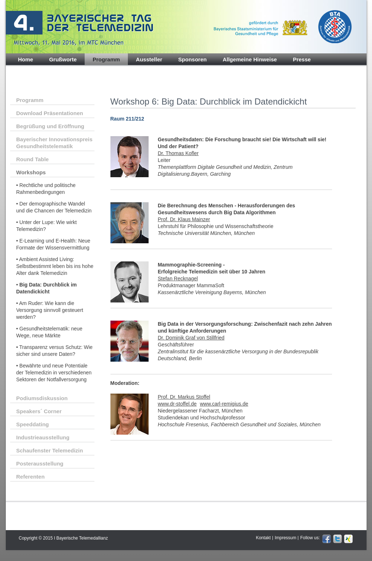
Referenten (30, 476)
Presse (302, 59)
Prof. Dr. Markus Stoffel (184, 397)
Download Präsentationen (49, 113)
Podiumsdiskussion (42, 398)
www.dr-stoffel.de (177, 404)
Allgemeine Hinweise (250, 59)
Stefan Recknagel (178, 278)
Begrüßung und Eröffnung (50, 126)
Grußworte (63, 59)
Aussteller (149, 59)
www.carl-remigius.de (224, 404)
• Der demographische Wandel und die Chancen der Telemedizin (54, 207)
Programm (106, 59)
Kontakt (263, 537)
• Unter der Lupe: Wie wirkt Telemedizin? (46, 225)
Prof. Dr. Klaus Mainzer (184, 219)
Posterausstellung (40, 463)
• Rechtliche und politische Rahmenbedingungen (46, 188)
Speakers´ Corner (39, 411)
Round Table (32, 159)
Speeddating (32, 424)
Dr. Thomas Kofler (178, 153)
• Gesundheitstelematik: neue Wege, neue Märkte (49, 332)
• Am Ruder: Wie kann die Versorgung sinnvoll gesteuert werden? (49, 310)
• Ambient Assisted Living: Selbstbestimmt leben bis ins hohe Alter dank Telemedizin (54, 266)
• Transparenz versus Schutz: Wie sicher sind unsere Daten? (54, 350)
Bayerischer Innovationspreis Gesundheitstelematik (54, 142)
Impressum (285, 537)
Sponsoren (192, 59)
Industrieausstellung (43, 437)
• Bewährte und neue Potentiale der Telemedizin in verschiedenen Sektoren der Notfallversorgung (54, 372)
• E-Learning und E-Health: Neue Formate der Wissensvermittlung (53, 244)
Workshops (31, 172)
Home (25, 59)
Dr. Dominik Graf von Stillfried (191, 338)
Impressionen (36, 71)
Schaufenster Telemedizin (49, 450)
